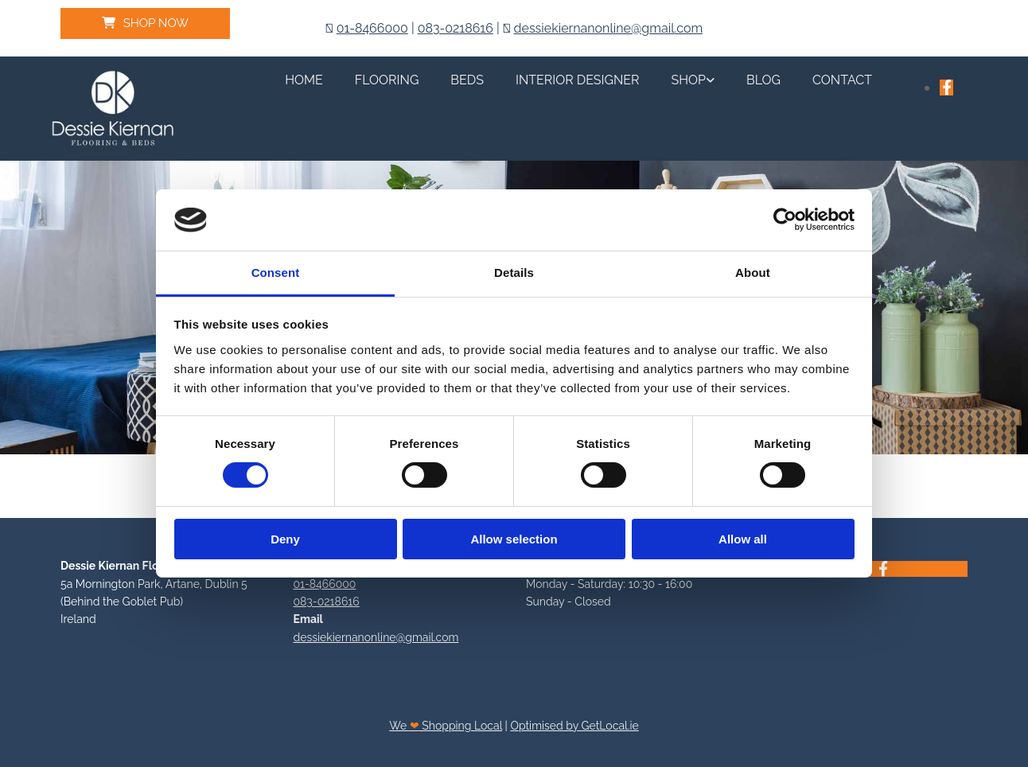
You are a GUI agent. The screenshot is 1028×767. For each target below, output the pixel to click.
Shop (689, 80)
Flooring (387, 80)
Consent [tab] (275, 272)
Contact (842, 80)
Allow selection (513, 539)
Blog (763, 80)
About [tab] (752, 272)
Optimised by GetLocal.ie (574, 725)
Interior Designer (578, 80)
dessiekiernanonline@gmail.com (608, 28)
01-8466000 (372, 28)
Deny (285, 539)
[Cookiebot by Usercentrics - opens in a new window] (785, 220)
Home (304, 80)
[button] (145, 23)
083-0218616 (455, 28)
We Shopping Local (445, 725)
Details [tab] (514, 272)
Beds (467, 80)
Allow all (742, 539)
